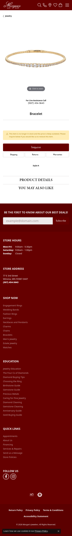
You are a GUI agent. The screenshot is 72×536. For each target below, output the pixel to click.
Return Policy (16, 510)
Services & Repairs (12, 448)
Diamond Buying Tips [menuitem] (14, 377)
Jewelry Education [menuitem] (12, 368)
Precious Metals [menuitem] (11, 393)
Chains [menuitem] (6, 330)
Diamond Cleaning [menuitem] (12, 402)
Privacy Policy (33, 510)
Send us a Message (12, 452)
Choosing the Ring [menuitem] (12, 381)
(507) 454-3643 (36, 103)
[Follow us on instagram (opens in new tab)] (13, 477)
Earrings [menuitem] (7, 318)
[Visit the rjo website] (31, 495)
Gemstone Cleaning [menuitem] (13, 406)
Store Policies (10, 457)
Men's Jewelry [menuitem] (10, 339)
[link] (45, 5)
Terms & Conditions (53, 510)
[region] (36, 59)
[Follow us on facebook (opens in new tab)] (6, 477)
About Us (7, 440)
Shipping (13, 155)
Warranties (57, 155)
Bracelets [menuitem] (7, 334)
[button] (39, 5)
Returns (35, 155)
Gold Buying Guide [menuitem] (12, 414)
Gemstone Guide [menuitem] (11, 389)
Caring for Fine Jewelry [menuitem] (14, 398)
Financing (8, 444)
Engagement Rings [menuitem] (12, 305)
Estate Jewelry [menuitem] (10, 343)
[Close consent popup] (58, 531)
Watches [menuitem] (7, 347)
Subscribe (61, 221)
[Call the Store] (10, 282)
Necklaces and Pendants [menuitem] (15, 322)
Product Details (36, 180)
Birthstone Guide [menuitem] (11, 385)
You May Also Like (36, 188)
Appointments (10, 436)
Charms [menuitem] (7, 326)
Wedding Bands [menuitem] (11, 309)
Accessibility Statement (36, 516)
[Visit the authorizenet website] (40, 495)
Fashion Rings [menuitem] (10, 313)
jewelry (8, 16)
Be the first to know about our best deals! (36, 212)
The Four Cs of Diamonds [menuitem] (16, 372)
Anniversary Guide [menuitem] (12, 410)
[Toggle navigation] (67, 5)
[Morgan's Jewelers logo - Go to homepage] (12, 5)
